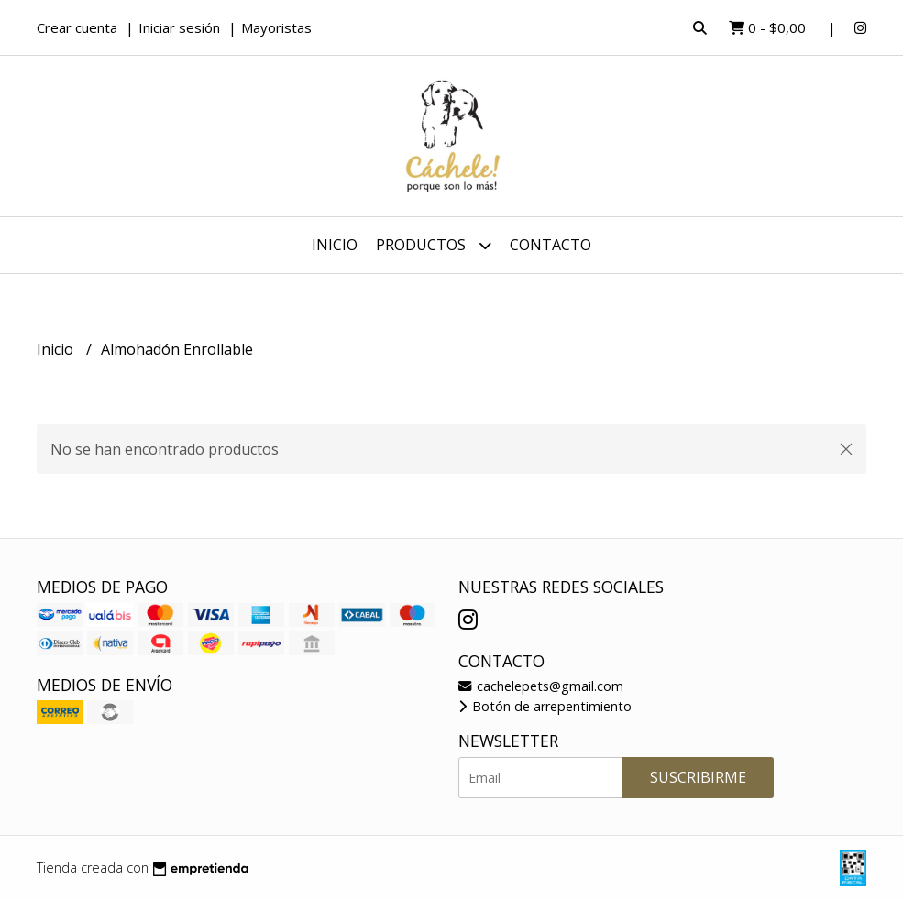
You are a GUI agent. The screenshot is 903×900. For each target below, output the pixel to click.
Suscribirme (698, 777)
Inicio (335, 245)
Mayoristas (276, 27)
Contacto (550, 245)
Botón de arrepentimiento (545, 706)
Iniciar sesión (179, 27)
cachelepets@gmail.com (540, 686)
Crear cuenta (77, 27)
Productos (433, 245)
